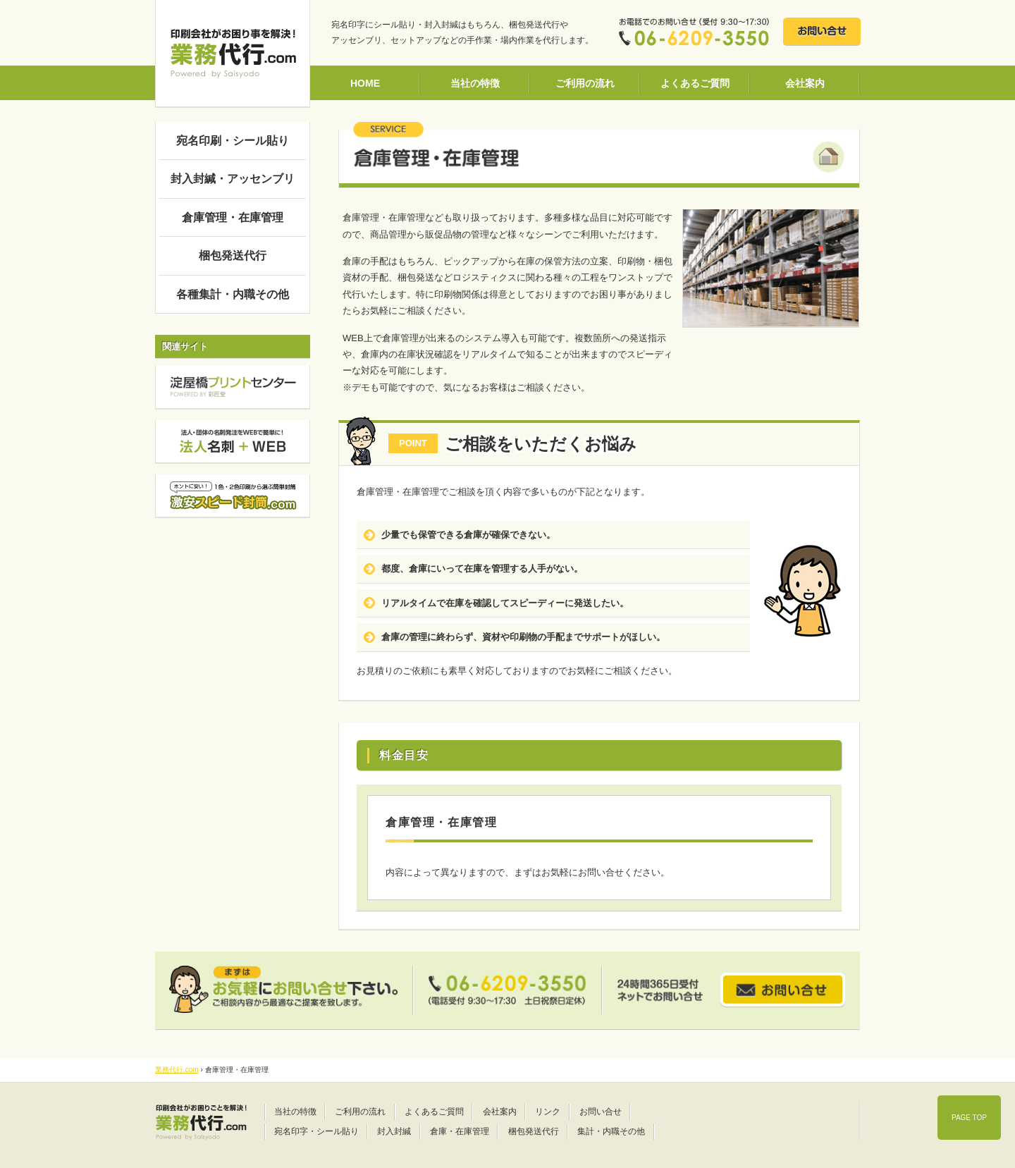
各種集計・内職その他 (232, 294)
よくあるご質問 (695, 83)
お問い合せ (600, 1112)
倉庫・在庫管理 (459, 1131)
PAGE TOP (969, 1117)
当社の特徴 (475, 83)
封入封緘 (394, 1131)
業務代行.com (177, 1070)
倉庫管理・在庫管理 (232, 217)
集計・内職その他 (611, 1131)
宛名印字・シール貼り (316, 1131)
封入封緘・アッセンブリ (233, 179)
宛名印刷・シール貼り (232, 141)
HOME (365, 83)
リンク (547, 1112)
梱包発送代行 (232, 256)
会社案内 (805, 83)
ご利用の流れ (585, 83)
